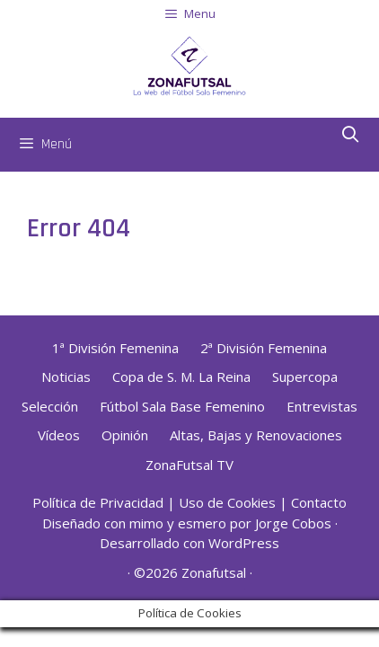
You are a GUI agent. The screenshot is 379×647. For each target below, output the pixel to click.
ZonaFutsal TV (189, 465)
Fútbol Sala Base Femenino (182, 406)
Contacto (319, 502)
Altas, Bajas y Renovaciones (256, 435)
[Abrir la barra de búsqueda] (350, 136)
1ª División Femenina (115, 348)
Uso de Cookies (227, 502)
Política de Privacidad (97, 502)
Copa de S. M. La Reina (181, 377)
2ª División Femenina (263, 348)
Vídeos (59, 435)
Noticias (66, 377)
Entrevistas (321, 406)
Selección (50, 406)
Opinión (124, 435)
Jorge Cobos (293, 523)
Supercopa (305, 377)
